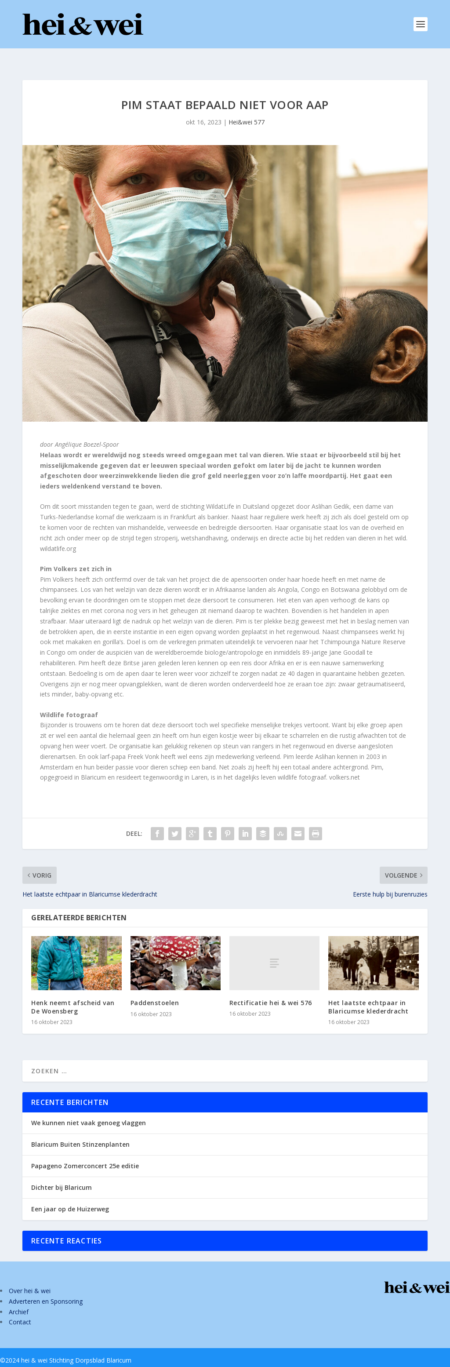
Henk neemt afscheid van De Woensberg (73, 992)
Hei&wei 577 (247, 108)
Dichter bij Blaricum (61, 1173)
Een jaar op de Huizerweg (70, 1195)
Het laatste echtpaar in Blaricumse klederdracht (368, 992)
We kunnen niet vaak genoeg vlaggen (88, 1109)
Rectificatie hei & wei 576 (270, 988)
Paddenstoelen (155, 988)
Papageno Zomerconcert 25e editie (85, 1152)
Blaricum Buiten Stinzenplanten (80, 1130)
